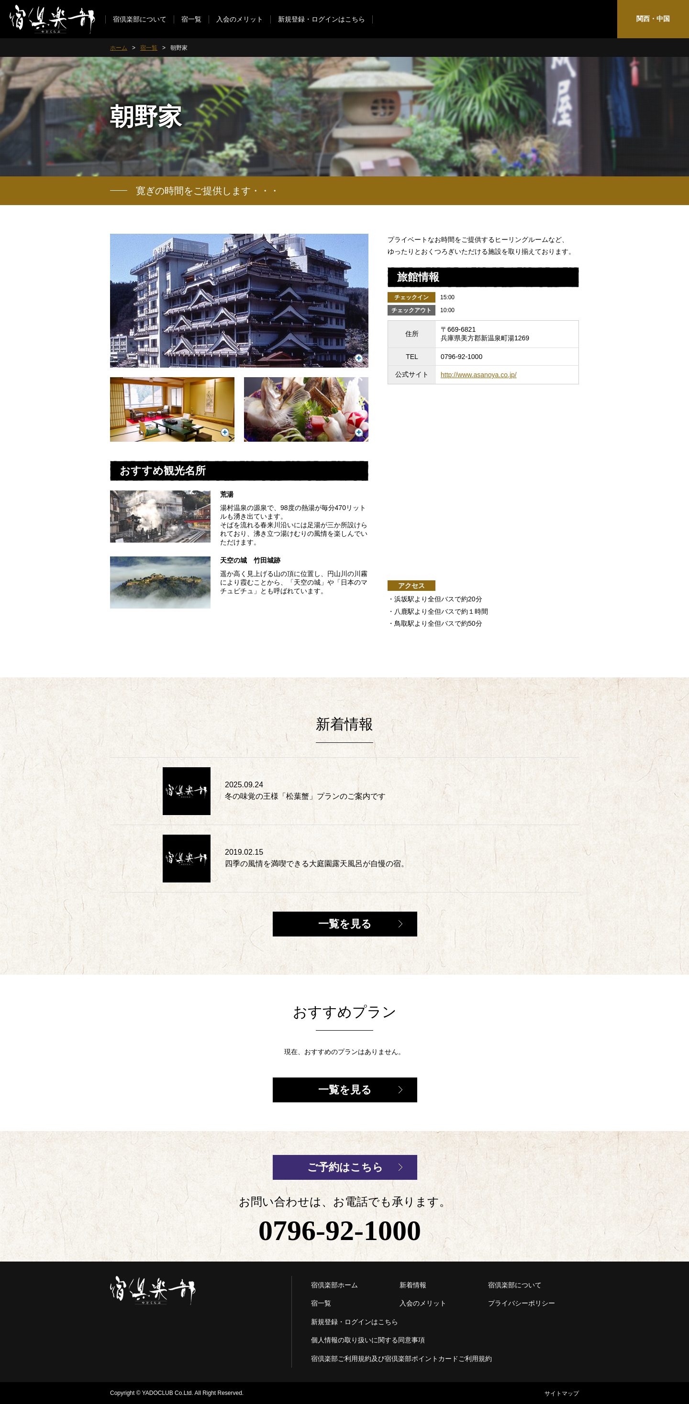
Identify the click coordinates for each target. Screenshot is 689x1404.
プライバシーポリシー (521, 1303)
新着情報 (413, 1285)
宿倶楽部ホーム (334, 1285)
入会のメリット (239, 19)
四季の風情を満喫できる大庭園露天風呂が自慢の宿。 (317, 864)
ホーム (118, 47)
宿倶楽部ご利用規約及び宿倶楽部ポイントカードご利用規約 (401, 1358)
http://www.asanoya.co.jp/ (479, 375)
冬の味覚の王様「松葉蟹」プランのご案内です (305, 796)
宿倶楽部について (140, 19)
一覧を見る (345, 924)
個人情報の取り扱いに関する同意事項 (368, 1340)
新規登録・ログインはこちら (321, 19)
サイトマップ (562, 1393)
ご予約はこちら (345, 1167)
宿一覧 (191, 19)
